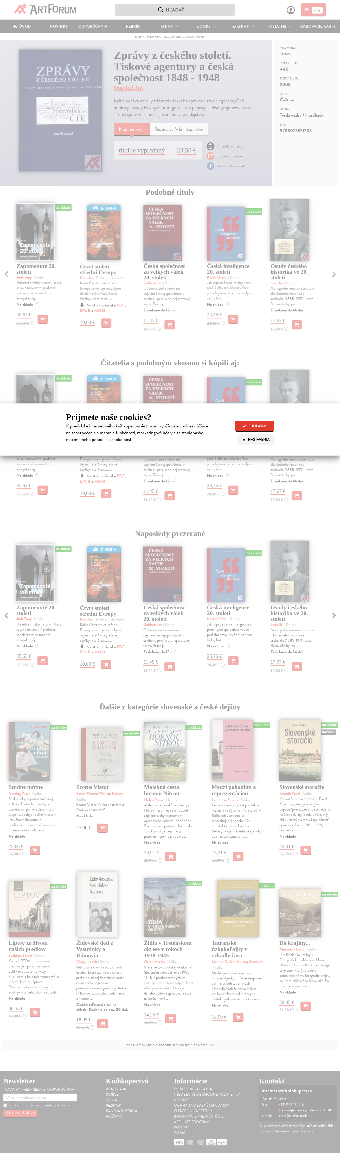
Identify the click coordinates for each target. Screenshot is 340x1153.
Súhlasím (254, 426)
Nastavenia (256, 439)
